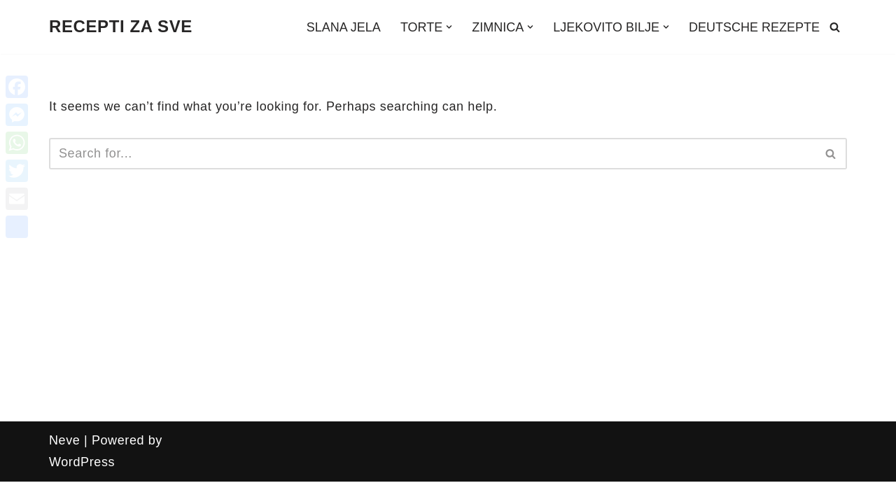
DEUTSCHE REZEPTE (754, 27)
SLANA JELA (344, 27)
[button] (449, 27)
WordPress (82, 462)
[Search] (835, 27)
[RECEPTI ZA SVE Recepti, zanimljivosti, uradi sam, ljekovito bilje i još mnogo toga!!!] (120, 27)
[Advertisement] (448, 316)
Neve (64, 440)
